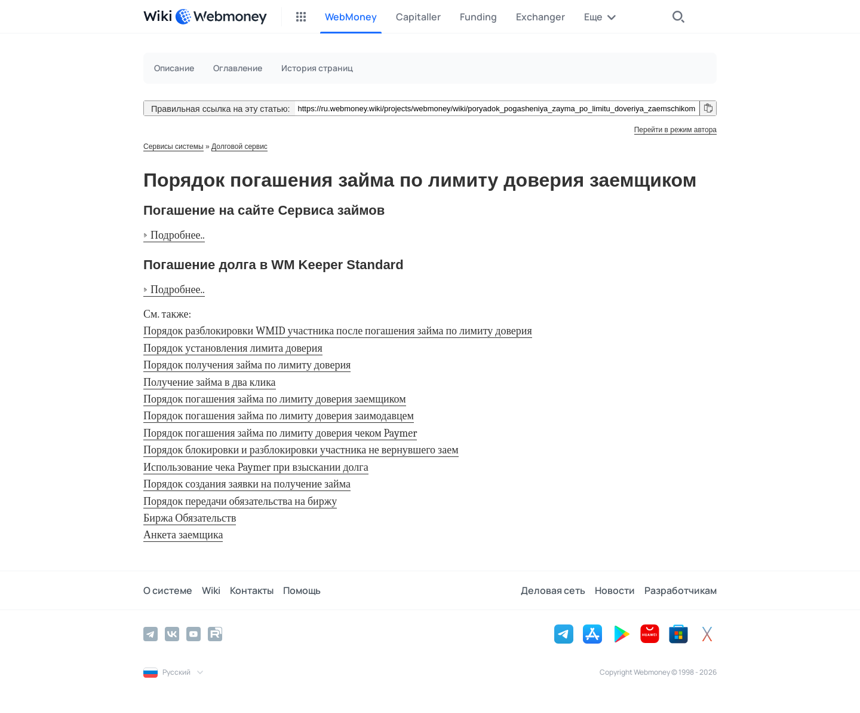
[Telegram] (150, 634)
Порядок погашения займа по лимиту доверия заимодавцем (278, 416)
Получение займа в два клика (209, 382)
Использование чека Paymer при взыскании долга (255, 467)
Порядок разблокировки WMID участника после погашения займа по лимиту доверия (337, 331)
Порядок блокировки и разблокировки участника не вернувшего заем (301, 450)
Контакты (252, 590)
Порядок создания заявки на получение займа (247, 484)
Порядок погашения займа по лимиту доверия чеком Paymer (280, 433)
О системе (167, 590)
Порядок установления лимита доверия (232, 348)
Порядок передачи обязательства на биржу (240, 501)
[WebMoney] (221, 16)
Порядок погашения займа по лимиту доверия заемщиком (274, 399)
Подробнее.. (177, 235)
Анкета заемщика (183, 535)
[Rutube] (215, 634)
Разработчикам (680, 590)
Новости (615, 590)
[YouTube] (193, 634)
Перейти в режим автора (675, 130)
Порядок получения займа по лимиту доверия (247, 365)
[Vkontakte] (172, 634)
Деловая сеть (553, 590)
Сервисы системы (173, 146)
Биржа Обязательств (189, 518)
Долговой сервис (239, 146)
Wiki (211, 590)
